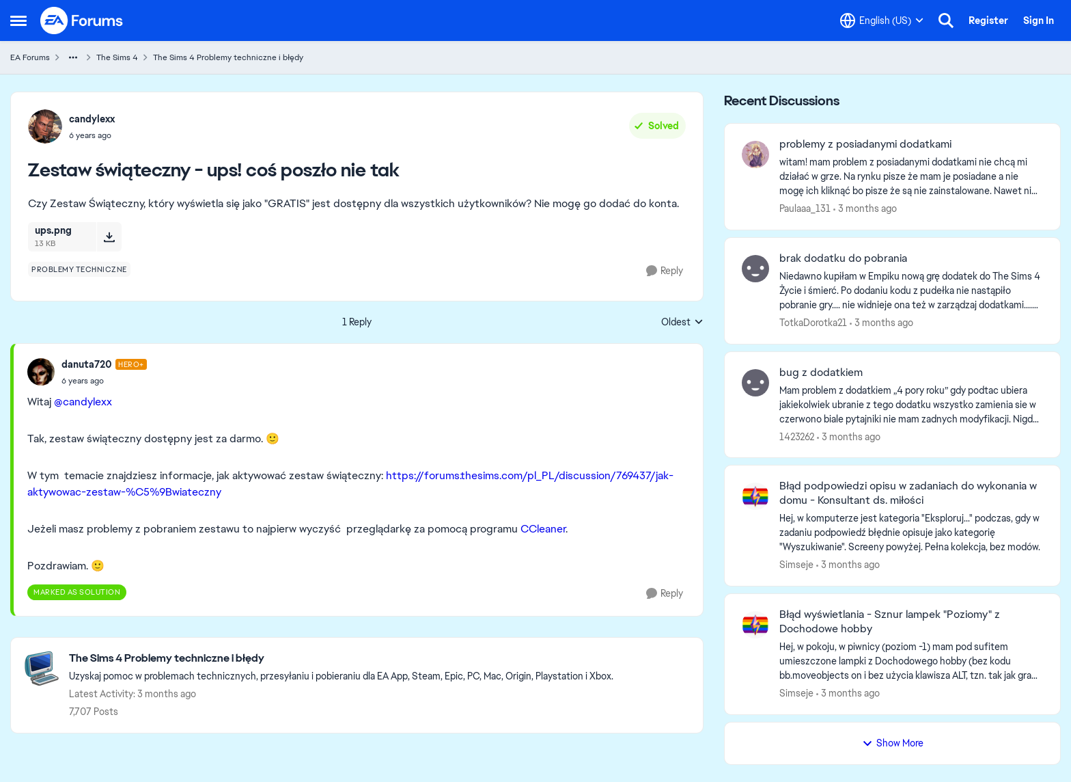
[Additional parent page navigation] (73, 57)
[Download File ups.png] (109, 236)
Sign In (1038, 20)
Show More (892, 743)
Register (988, 20)
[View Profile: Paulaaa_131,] (755, 154)
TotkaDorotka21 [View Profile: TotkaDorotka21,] (813, 322)
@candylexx (83, 401)
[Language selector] (882, 20)
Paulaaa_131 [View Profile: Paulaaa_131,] (805, 208)
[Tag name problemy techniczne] (79, 269)
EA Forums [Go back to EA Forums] (30, 57)
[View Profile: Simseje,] (755, 496)
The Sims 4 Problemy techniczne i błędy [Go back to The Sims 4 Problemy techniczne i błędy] (228, 57)
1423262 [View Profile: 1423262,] (796, 436)
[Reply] (664, 271)
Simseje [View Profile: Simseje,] (796, 564)
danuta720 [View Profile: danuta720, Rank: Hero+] (86, 364)
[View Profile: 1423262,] (755, 382)
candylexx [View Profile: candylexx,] (92, 119)
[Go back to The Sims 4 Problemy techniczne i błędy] (341, 658)
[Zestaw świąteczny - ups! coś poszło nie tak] (104, 381)
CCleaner (543, 529)
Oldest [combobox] (682, 322)
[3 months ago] (865, 209)
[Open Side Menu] (18, 20)
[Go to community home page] (82, 20)
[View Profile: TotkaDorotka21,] (755, 268)
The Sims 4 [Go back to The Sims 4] (117, 57)
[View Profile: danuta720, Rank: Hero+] (41, 372)
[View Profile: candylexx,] (45, 126)
